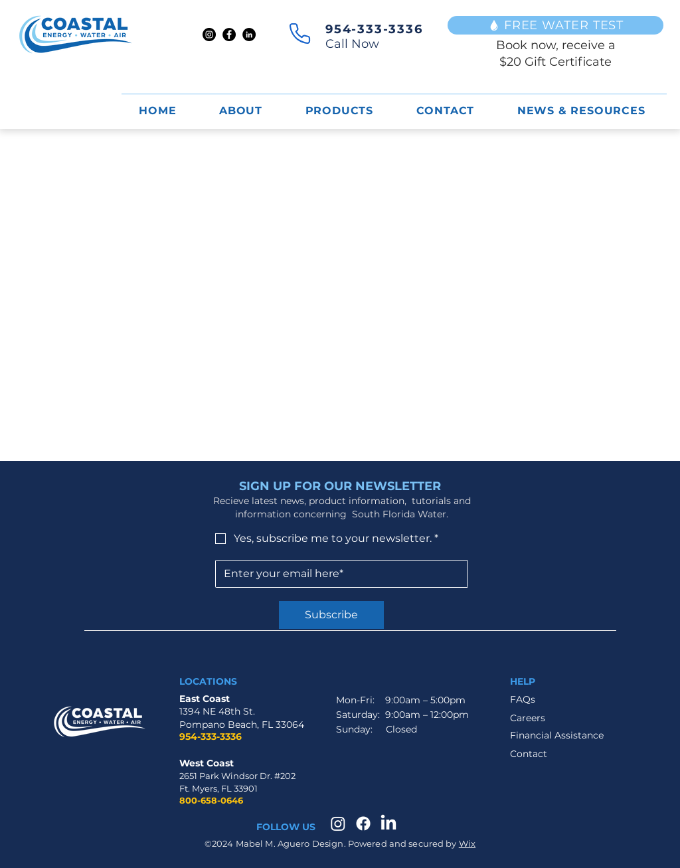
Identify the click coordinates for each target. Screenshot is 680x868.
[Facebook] (229, 34)
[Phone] (300, 33)
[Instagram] (209, 34)
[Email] (338, 574)
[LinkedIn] (249, 34)
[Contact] (542, 755)
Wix (467, 843)
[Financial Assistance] (557, 736)
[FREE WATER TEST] (555, 25)
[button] (339, 110)
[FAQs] (557, 700)
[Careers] (542, 719)
